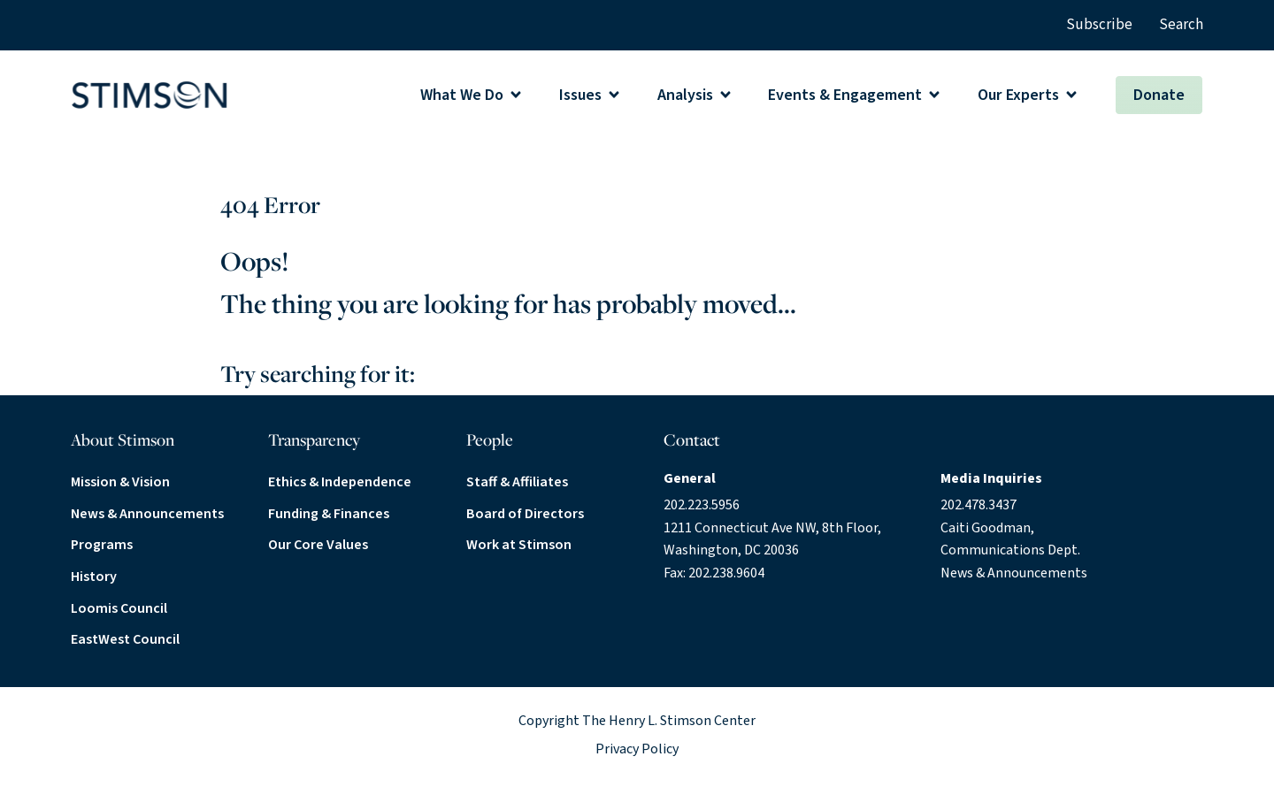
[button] (472, 94)
